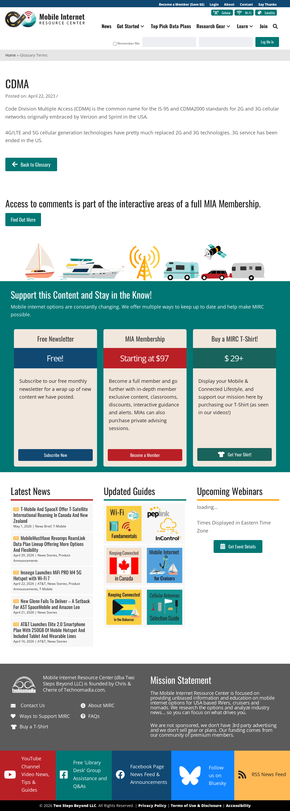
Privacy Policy (152, 805)
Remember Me (125, 43)
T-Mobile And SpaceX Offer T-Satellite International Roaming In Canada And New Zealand (50, 515)
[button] (141, 26)
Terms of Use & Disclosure (196, 805)
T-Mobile (59, 526)
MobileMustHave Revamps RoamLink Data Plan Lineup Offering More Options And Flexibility (49, 544)
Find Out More (23, 219)
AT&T (42, 584)
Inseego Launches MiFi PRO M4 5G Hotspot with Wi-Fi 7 (47, 575)
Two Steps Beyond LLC (74, 805)
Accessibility (238, 805)
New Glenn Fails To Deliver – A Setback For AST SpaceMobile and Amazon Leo (51, 603)
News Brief (43, 526)
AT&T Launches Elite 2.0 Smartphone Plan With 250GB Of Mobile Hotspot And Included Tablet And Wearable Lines (49, 630)
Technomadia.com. (85, 690)
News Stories (47, 555)
